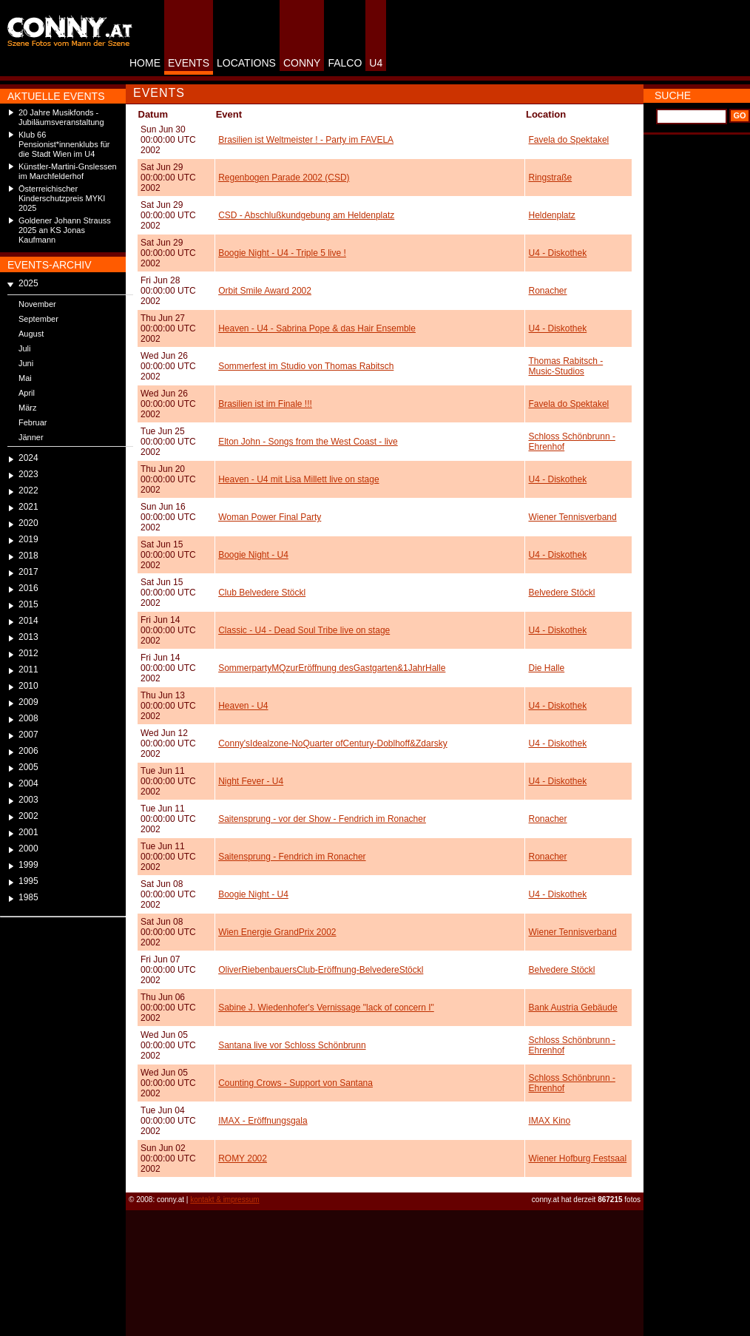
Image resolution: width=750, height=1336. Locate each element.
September (38, 318)
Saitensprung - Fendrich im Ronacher (291, 856)
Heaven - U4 (243, 706)
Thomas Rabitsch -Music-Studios (565, 366)
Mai (25, 378)
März (27, 407)
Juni (25, 363)
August (31, 333)
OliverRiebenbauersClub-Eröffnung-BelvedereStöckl (320, 970)
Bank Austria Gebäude (572, 1007)
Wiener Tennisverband (572, 517)
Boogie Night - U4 (253, 555)
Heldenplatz (551, 215)
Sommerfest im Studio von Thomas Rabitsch (305, 366)
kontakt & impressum (224, 1199)
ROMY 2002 (242, 1158)
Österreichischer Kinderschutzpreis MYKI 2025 (61, 198)
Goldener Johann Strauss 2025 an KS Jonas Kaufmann (64, 230)
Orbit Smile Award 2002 (264, 291)
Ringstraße (550, 177)
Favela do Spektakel (568, 140)
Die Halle (546, 668)
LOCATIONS (246, 63)
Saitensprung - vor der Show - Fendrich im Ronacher (322, 819)
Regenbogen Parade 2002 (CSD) (283, 177)
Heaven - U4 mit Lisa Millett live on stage (298, 479)
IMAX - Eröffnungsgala (263, 1121)
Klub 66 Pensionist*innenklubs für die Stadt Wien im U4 (64, 144)
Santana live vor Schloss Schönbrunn (291, 1045)
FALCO (345, 63)
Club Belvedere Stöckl (261, 592)
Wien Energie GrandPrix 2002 (277, 932)
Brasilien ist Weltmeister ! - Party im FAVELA (305, 140)
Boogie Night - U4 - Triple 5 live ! (282, 253)
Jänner (31, 437)
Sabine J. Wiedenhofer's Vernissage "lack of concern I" (326, 1007)
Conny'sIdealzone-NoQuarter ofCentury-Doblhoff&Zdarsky (332, 743)
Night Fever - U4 (250, 781)
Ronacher (547, 291)
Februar (32, 422)
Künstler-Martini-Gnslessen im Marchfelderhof (67, 171)
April (26, 392)
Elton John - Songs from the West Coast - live (308, 441)
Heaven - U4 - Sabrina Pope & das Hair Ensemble (317, 328)
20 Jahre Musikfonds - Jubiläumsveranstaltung (61, 117)
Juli (24, 348)
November (37, 304)
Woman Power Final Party (269, 517)
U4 (375, 63)
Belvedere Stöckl (561, 592)
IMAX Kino (549, 1121)
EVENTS (188, 63)
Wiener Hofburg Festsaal (577, 1158)
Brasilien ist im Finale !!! (265, 404)
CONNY (302, 63)
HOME (145, 63)
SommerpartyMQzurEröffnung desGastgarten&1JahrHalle (331, 668)
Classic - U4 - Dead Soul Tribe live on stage (304, 630)
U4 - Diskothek (557, 253)
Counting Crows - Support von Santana (295, 1083)
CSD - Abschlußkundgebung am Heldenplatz (306, 215)
